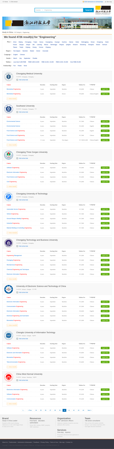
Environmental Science (13, 121)
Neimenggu (53, 44)
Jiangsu (21, 44)
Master (32, 51)
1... (23, 410)
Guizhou (64, 42)
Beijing (21, 42)
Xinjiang (28, 47)
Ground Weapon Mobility (17, 218)
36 (45, 410)
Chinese (22, 54)
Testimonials (12, 442)
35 (40, 410)
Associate (45, 51)
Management (14, 255)
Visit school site (23, 80)
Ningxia (61, 44)
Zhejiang (48, 47)
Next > (90, 410)
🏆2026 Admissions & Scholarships (92, 1)
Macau (46, 44)
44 (83, 410)
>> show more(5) (11, 145)
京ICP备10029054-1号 (52, 445)
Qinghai (68, 44)
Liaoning (39, 44)
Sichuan (104, 44)
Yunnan (41, 47)
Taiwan (15, 47)
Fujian (35, 42)
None (25, 65)
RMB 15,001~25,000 (62, 62)
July (20, 58)
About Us (5, 442)
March (15, 58)
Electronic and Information (18, 352)
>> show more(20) (12, 325)
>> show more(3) (11, 403)
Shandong (83, 44)
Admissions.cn (19, 445)
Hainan (71, 42)
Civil (12, 181)
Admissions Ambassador (25, 442)
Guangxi (57, 42)
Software (13, 167)
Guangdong (49, 42)
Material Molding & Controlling (19, 228)
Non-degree (16, 51)
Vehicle (12, 214)
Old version (14, 1)
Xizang (34, 47)
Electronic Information (17, 172)
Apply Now (105, 89)
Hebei (77, 42)
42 (74, 410)
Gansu (41, 42)
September (27, 58)
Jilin (33, 44)
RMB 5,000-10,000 (33, 62)
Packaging (13, 260)
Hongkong (100, 42)
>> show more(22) (12, 232)
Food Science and (16, 130)
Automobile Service (16, 209)
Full (14, 65)
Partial (20, 65)
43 (78, 410)
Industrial (13, 223)
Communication (15, 306)
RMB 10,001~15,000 (48, 62)
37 (50, 410)
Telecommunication (16, 362)
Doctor (38, 51)
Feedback (36, 442)
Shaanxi (75, 44)
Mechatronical (14, 265)
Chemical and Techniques (18, 269)
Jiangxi (28, 44)
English (15, 54)
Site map (109, 1)
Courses (38, 10)
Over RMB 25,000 (75, 62)
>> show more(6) (11, 279)
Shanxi (98, 44)
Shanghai (91, 44)
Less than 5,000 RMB (19, 62)
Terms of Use (54, 442)
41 (69, 410)
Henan (93, 42)
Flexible (35, 58)
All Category (17, 32)
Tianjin (21, 47)
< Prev (30, 410)
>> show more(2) (11, 98)
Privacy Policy (45, 442)
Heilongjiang (84, 42)
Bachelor (25, 51)
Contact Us (69, 442)
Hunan (15, 44)
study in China (28, 445)
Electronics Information (17, 389)
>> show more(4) (11, 186)
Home (6, 1)
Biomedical (14, 89)
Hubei (107, 42)
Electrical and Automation (18, 316)
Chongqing (28, 42)
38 (55, 410)
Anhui (14, 42)
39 (59, 410)
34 (36, 410)
